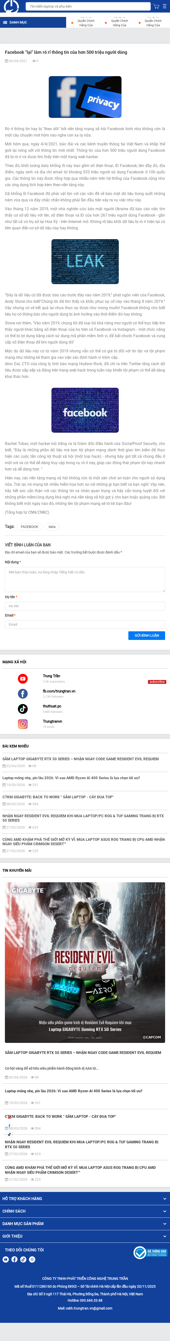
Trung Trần (51, 676)
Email (10, 615)
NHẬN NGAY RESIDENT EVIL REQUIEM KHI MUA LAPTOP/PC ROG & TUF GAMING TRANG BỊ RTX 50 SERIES (81, 1144)
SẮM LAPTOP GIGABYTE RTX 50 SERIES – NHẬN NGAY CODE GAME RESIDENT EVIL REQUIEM (83, 1053)
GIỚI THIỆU (85, 1236)
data (52, 527)
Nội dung (13, 562)
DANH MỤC (15, 22)
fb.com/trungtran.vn (59, 691)
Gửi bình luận (147, 635)
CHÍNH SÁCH (85, 1211)
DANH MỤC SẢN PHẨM (85, 1223)
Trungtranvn (52, 721)
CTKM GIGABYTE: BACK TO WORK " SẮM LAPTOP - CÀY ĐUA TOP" (60, 1116)
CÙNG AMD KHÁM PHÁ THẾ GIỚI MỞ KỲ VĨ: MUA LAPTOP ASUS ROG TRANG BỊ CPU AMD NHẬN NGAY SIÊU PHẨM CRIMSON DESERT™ (80, 1170)
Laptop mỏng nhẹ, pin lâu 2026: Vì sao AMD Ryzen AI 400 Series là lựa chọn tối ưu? (73, 1091)
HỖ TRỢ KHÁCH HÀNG (85, 1198)
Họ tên (11, 597)
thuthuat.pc (52, 706)
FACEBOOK (29, 527)
